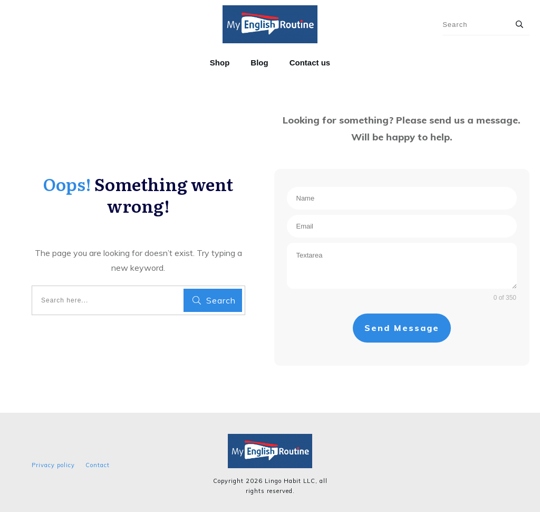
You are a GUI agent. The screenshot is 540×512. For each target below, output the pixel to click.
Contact (97, 465)
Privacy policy (53, 465)
